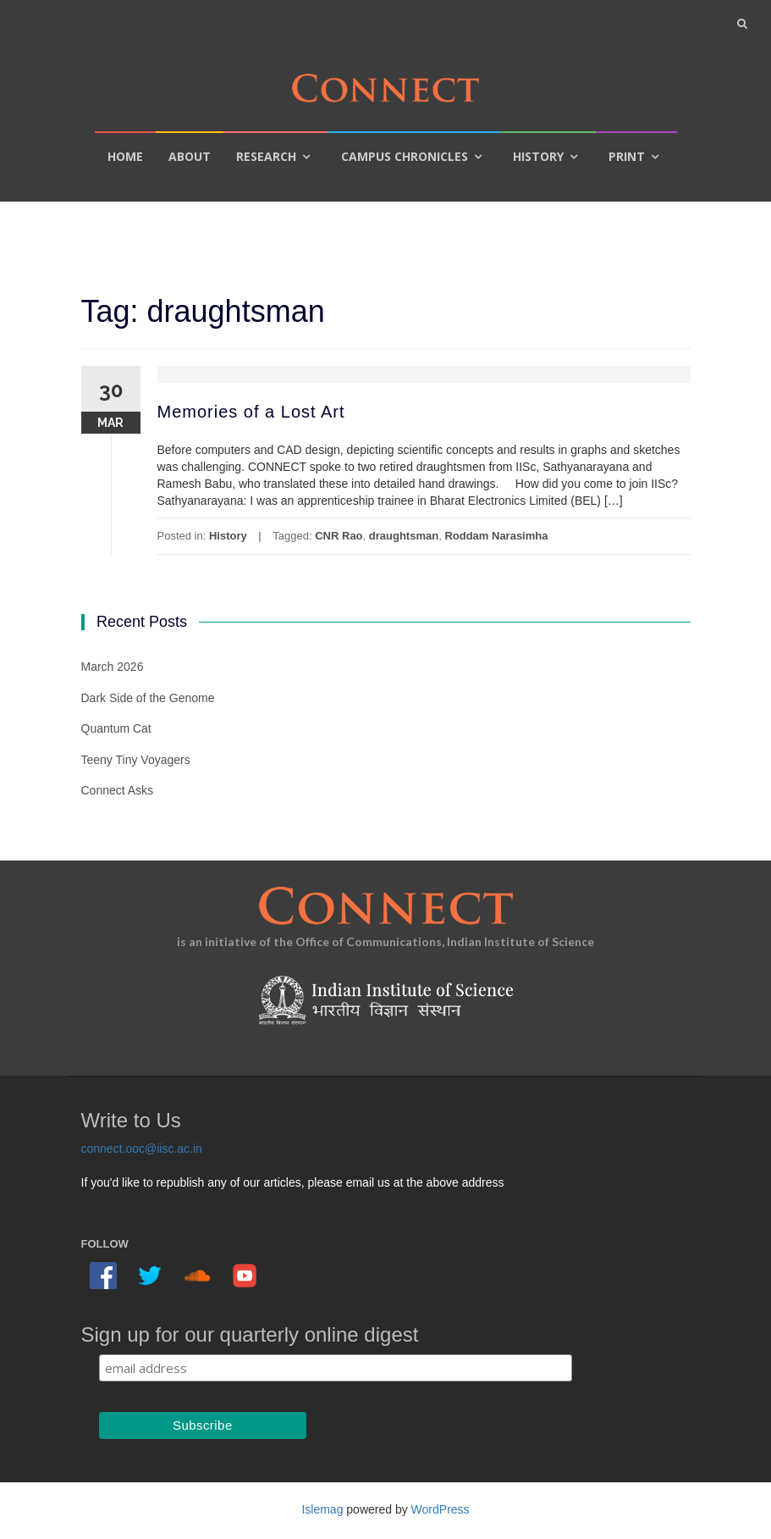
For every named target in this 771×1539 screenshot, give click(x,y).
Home (125, 156)
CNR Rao (338, 535)
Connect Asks (117, 790)
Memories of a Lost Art (251, 411)
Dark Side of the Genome (148, 698)
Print (627, 156)
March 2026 (112, 666)
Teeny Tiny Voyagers (135, 760)
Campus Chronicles (404, 156)
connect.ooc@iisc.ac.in (141, 1148)
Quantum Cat (116, 728)
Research (266, 156)
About (189, 156)
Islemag (322, 1509)
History (538, 156)
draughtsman (403, 535)
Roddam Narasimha (496, 535)
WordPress (440, 1509)
